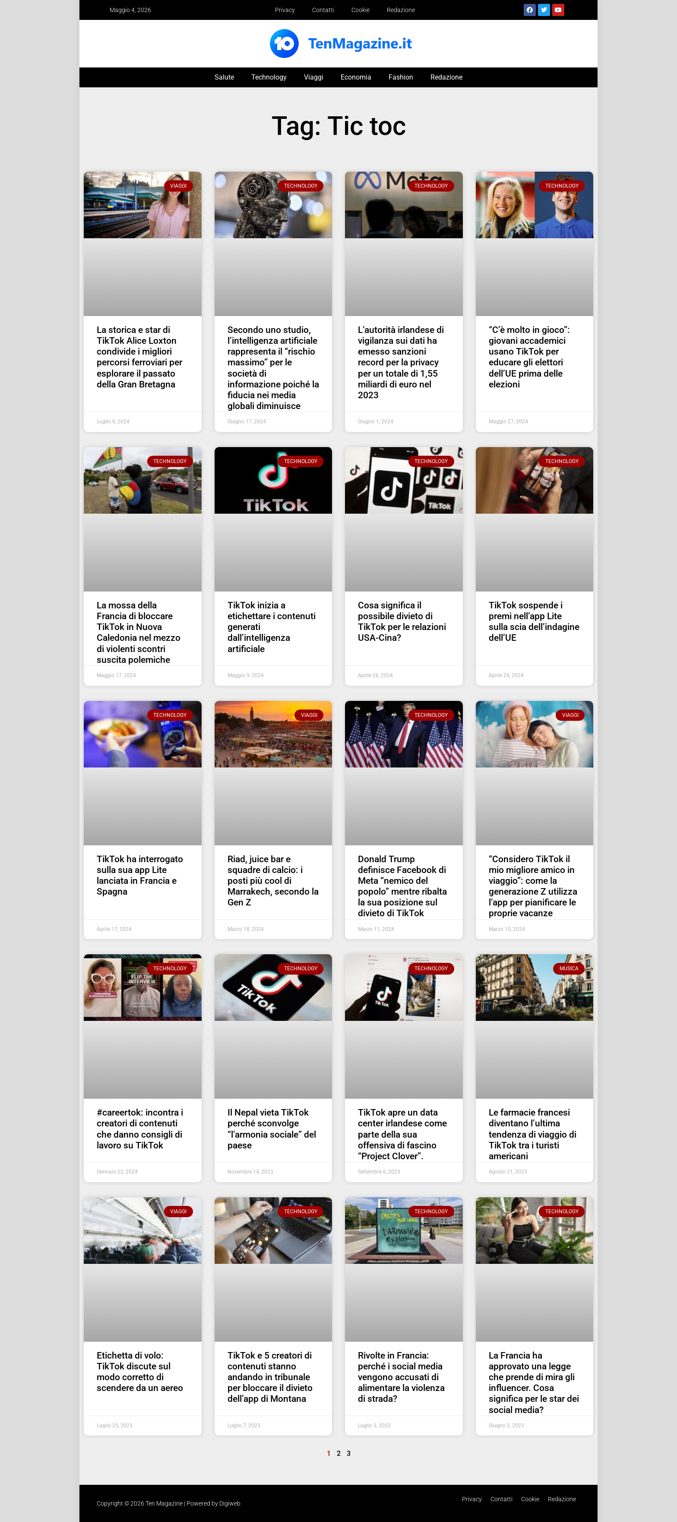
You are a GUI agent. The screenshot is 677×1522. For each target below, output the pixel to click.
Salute (224, 77)
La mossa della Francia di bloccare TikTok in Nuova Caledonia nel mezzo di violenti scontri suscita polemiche (138, 632)
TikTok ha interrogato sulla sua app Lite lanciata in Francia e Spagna (140, 875)
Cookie (360, 9)
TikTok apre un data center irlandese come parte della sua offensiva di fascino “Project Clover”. (402, 1134)
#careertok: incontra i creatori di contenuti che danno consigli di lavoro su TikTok (140, 1129)
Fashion (401, 77)
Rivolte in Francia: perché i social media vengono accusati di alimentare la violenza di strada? (401, 1377)
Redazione (401, 9)
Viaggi (313, 77)
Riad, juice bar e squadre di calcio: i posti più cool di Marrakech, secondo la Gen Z (273, 881)
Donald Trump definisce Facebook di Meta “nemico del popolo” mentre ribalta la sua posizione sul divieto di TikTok (402, 886)
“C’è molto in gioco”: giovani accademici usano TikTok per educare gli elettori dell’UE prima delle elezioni (529, 357)
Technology (269, 77)
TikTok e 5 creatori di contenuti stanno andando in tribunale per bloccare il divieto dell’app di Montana (270, 1377)
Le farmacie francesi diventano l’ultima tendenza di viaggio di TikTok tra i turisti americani (532, 1134)
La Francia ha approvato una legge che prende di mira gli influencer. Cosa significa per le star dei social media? (534, 1382)
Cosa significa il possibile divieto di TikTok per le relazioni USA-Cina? (402, 621)
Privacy (285, 9)
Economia (356, 77)
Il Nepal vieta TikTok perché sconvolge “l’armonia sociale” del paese (272, 1129)
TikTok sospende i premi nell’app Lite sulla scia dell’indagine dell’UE (534, 621)
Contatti (323, 9)
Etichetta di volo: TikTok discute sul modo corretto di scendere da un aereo (140, 1372)
